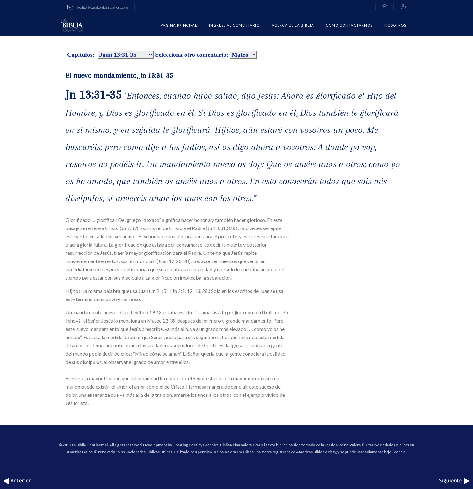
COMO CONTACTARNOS (349, 25)
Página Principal (179, 25)
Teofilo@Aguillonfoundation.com (97, 7)
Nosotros (395, 25)
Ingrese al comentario (234, 25)
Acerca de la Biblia (293, 25)
